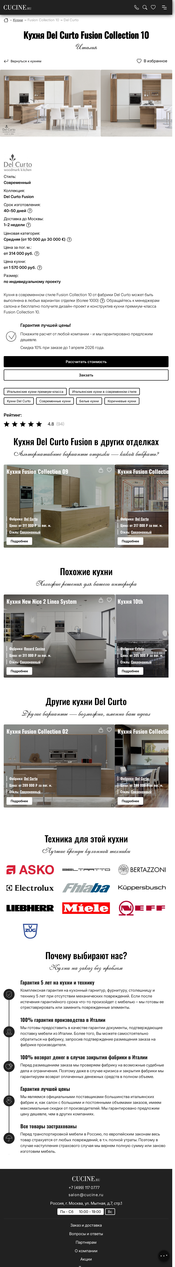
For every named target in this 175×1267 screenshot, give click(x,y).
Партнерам (86, 1242)
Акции (86, 1259)
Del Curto (31, 518)
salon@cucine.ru (86, 1194)
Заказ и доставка (86, 1225)
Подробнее (19, 541)
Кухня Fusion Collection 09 (37, 471)
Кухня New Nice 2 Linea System (41, 601)
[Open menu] (164, 7)
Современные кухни (55, 401)
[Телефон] (136, 7)
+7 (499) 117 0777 (84, 1187)
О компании (86, 1251)
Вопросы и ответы (86, 1233)
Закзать (86, 375)
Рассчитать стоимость (86, 361)
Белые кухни (89, 401)
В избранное (155, 61)
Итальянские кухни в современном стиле (104, 391)
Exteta (139, 648)
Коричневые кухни (122, 401)
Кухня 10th (130, 601)
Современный (30, 531)
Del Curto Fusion (19, 196)
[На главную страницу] (17, 7)
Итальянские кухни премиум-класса (35, 391)
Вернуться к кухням (26, 61)
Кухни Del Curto (19, 401)
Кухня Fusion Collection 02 (37, 731)
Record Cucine (34, 648)
